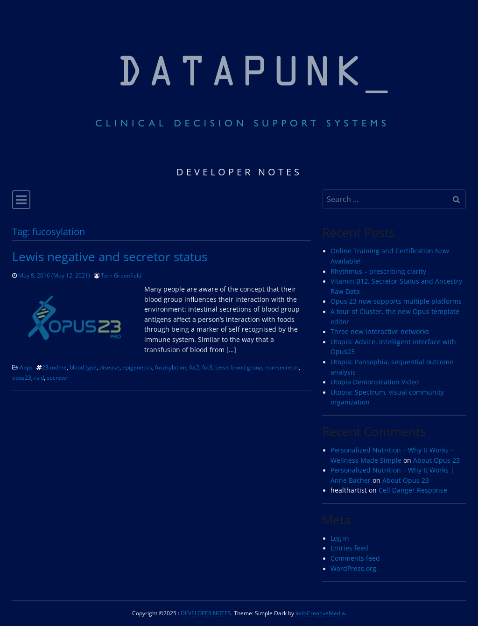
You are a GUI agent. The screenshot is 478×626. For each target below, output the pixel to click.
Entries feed (349, 548)
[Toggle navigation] (21, 199)
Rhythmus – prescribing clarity (378, 271)
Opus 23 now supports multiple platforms (396, 301)
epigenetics (137, 367)
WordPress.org (353, 568)
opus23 (21, 377)
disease (109, 367)
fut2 (194, 367)
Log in (339, 538)
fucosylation (170, 367)
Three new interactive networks (379, 331)
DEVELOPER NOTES (206, 613)
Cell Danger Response (413, 490)
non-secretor (282, 367)
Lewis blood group (238, 367)
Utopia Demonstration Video (374, 382)
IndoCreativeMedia (320, 613)
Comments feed (355, 558)
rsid (39, 377)
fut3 (207, 367)
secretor (58, 377)
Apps (26, 367)
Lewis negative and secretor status (109, 256)
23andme (54, 367)
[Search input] (385, 199)
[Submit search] (456, 199)
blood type (83, 367)
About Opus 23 (436, 460)
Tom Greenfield (121, 275)
